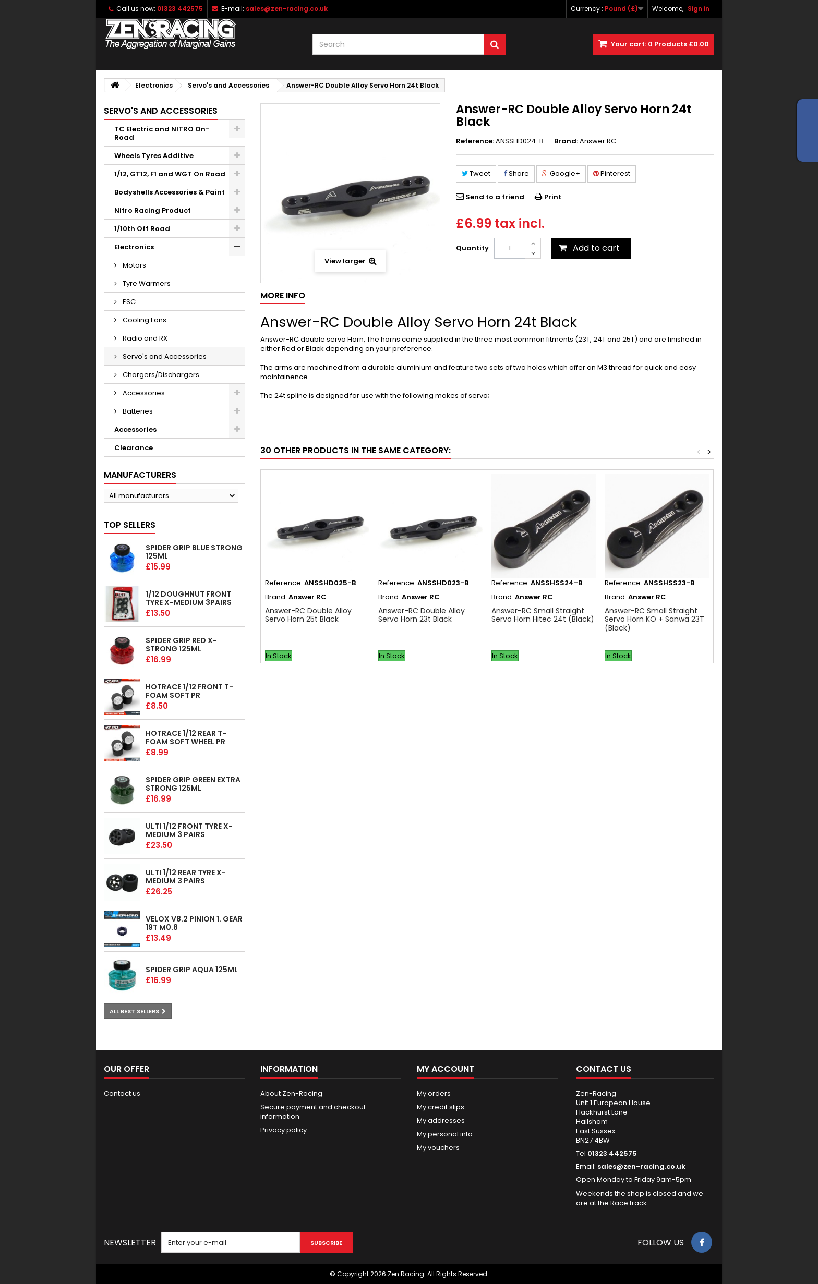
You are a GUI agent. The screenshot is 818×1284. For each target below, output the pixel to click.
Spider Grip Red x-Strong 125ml (181, 644)
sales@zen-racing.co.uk (641, 1166)
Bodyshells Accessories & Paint (169, 192)
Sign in (698, 8)
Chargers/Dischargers (160, 375)
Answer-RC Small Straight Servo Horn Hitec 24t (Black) (542, 614)
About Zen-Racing (291, 1093)
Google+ (561, 173)
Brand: (566, 141)
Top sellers (129, 525)
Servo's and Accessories (164, 356)
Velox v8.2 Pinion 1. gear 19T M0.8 (194, 923)
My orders (434, 1093)
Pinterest (611, 173)
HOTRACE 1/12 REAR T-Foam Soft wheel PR (186, 737)
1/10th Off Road (142, 229)
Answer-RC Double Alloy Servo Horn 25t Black (308, 614)
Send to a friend (494, 197)
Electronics (134, 247)
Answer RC (598, 141)
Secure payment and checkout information (313, 1111)
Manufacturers (140, 475)
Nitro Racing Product (152, 210)
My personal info (445, 1134)
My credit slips (440, 1107)
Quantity (472, 248)
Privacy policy (283, 1130)
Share (516, 173)
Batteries (137, 411)
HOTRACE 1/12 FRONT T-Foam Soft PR (189, 691)
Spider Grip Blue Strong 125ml (194, 551)
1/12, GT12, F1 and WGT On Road (169, 174)
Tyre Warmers (146, 283)
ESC (128, 302)
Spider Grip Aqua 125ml (192, 969)
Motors (133, 265)
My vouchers (438, 1148)
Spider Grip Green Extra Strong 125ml (193, 783)
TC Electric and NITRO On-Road (162, 133)
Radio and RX (144, 338)
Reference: (475, 141)
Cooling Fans (143, 320)
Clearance (133, 448)
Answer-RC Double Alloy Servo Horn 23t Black (421, 614)
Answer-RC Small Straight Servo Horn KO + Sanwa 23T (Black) (654, 619)
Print (552, 197)
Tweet (476, 173)
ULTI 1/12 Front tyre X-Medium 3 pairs (189, 830)
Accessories (143, 393)
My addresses (441, 1120)
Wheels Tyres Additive (154, 156)
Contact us (122, 1093)
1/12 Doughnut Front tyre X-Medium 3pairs (189, 598)
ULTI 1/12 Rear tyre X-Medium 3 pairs (186, 876)
